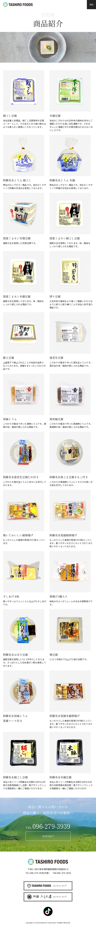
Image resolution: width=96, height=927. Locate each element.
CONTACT (48, 836)
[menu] (91, 4)
